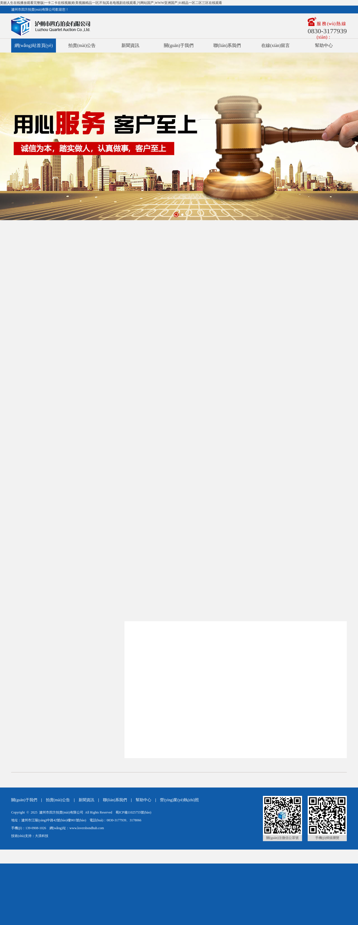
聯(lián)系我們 (227, 45)
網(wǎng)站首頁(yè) (34, 45)
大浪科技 (41, 836)
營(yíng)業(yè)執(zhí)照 (179, 800)
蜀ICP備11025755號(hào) (133, 812)
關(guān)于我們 (179, 45)
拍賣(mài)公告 (82, 45)
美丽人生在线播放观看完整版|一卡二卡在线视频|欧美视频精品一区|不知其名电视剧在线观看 (68, 882)
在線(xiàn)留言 (275, 45)
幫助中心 (324, 45)
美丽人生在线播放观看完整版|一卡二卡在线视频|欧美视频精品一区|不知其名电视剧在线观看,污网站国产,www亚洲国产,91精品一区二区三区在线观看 (111, 3)
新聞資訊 (130, 45)
